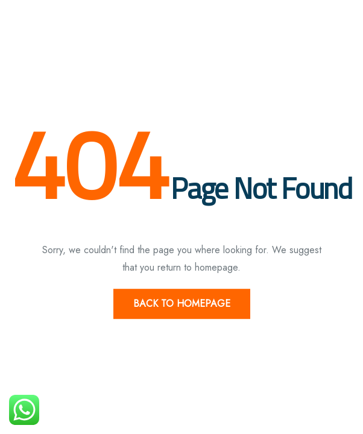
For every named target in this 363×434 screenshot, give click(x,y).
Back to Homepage (181, 303)
